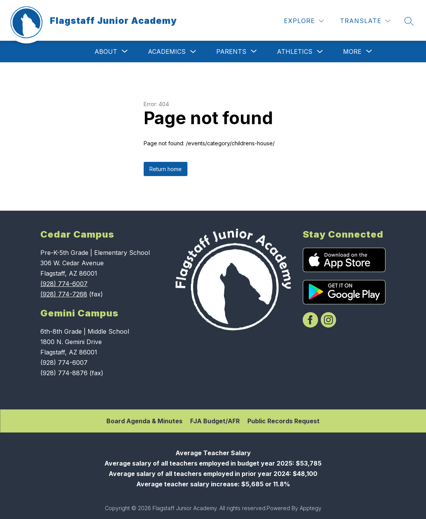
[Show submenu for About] (105, 51)
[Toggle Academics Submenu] (193, 52)
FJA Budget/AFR (215, 421)
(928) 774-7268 (63, 294)
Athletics (294, 51)
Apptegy (311, 508)
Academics (167, 51)
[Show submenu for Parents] (231, 51)
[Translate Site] (365, 21)
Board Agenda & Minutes (144, 421)
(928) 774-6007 (64, 284)
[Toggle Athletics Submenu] (320, 52)
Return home (165, 169)
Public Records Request (283, 421)
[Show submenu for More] (352, 51)
